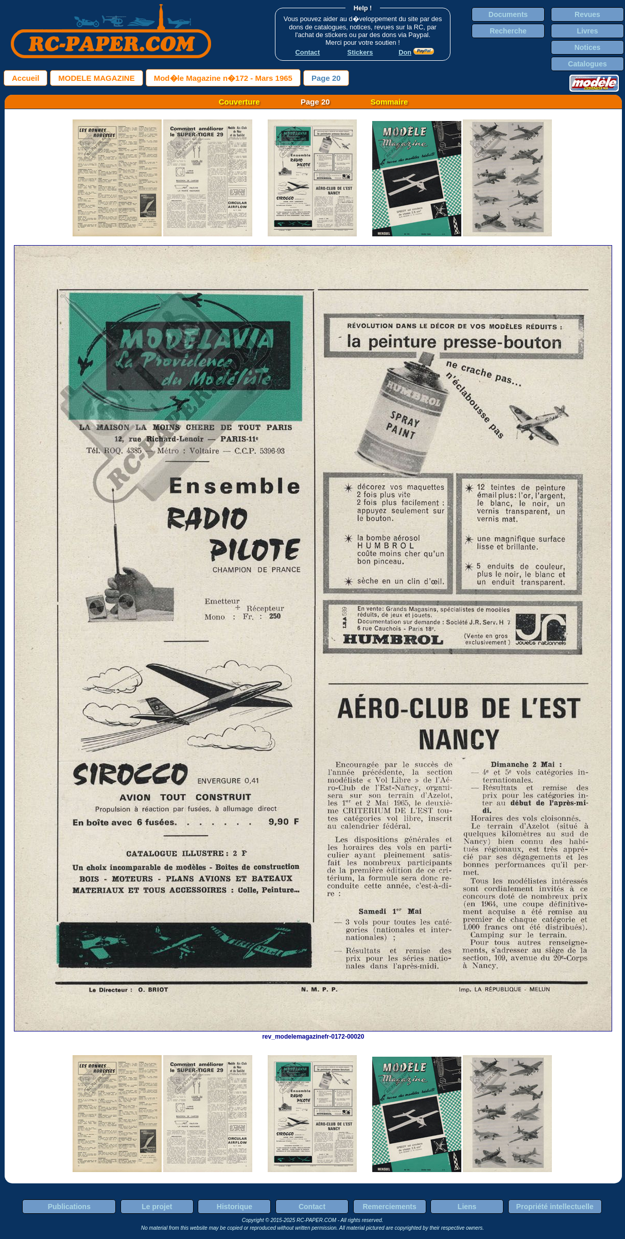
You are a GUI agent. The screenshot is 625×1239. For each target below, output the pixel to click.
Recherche (508, 31)
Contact (312, 1206)
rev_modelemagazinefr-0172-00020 (313, 1033)
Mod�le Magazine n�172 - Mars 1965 (223, 78)
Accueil (25, 78)
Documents (508, 14)
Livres (587, 31)
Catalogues (587, 64)
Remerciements (389, 1206)
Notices (588, 47)
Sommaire (389, 101)
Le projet (157, 1206)
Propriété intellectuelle (555, 1206)
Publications (69, 1206)
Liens (467, 1206)
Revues (587, 14)
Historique (234, 1206)
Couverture (239, 101)
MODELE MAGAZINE (96, 78)
